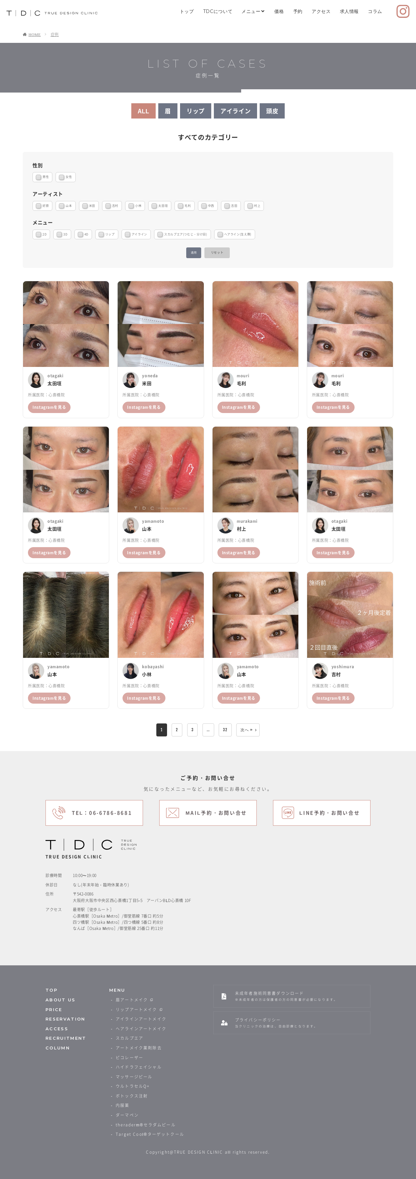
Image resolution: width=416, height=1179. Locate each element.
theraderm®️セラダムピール (146, 1125)
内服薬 (122, 1105)
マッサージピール (134, 1077)
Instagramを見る (49, 407)
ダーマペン (127, 1115)
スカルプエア (129, 1038)
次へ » (246, 729)
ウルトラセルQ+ (133, 1086)
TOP (52, 990)
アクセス (321, 11)
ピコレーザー (129, 1057)
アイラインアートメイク (141, 1019)
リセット (217, 252)
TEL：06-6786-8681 (102, 812)
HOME (35, 34)
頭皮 (272, 111)
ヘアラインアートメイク (141, 1029)
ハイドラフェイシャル (139, 1067)
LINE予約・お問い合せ (329, 812)
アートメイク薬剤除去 (139, 1048)
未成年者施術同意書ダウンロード (286, 996)
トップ (187, 11)
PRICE (54, 1009)
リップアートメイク (139, 1009)
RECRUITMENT (66, 1038)
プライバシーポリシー (276, 1022)
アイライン (235, 111)
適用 (194, 252)
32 (225, 729)
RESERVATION (65, 1019)
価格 (279, 11)
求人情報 (349, 11)
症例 (55, 34)
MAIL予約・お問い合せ (216, 812)
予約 (298, 11)
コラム (375, 11)
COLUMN (58, 1048)
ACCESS (57, 1028)
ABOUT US (61, 999)
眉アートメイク (135, 1000)
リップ (196, 111)
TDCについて (217, 11)
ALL (144, 111)
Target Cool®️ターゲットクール (150, 1134)
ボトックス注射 (132, 1096)
